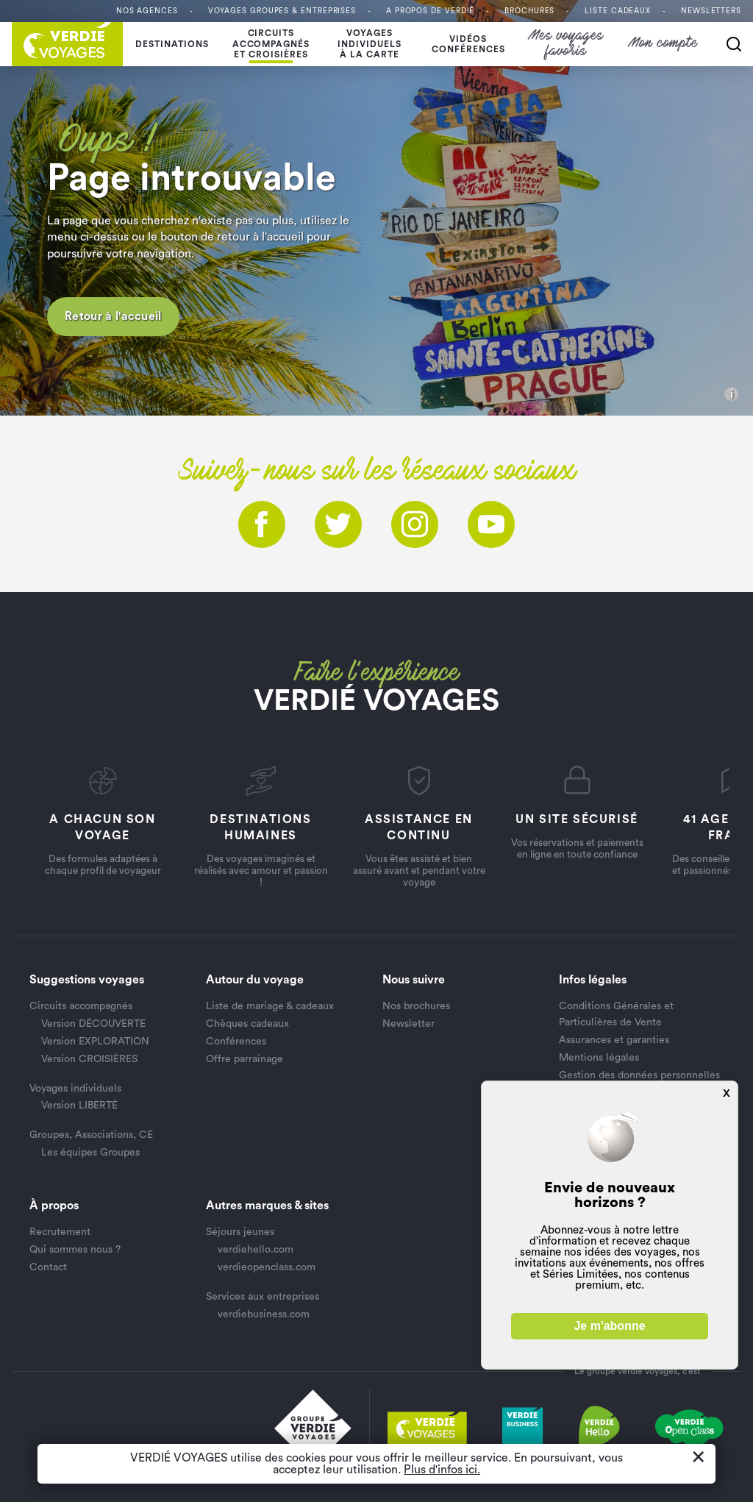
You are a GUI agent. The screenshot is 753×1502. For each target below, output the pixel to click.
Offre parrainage (244, 1059)
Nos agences (147, 11)
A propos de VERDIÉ (430, 11)
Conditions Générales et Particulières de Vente (616, 1014)
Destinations (172, 44)
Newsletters (711, 11)
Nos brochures (416, 1006)
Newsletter (408, 1024)
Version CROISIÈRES (89, 1059)
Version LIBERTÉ (79, 1105)
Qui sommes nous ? (75, 1250)
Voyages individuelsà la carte (370, 44)
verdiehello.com (255, 1250)
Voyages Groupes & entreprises (282, 11)
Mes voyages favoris (566, 44)
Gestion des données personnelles (639, 1075)
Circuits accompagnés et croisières (271, 44)
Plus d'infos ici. (442, 1470)
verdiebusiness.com (264, 1314)
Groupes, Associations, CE (91, 1135)
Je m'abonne (609, 1326)
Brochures (529, 11)
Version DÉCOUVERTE (93, 1024)
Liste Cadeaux (618, 11)
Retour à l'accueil (113, 316)
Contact (48, 1267)
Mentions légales (599, 1058)
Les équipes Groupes (90, 1152)
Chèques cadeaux (247, 1024)
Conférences (236, 1041)
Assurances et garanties (614, 1040)
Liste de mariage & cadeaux (270, 1006)
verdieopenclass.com (266, 1267)
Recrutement (59, 1232)
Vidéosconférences (468, 44)
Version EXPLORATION (95, 1041)
